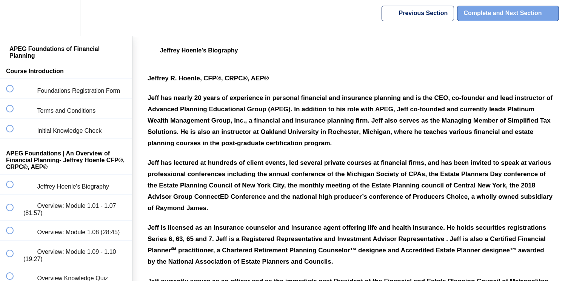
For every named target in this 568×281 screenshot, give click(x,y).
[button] (14, 18)
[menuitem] (66, 18)
